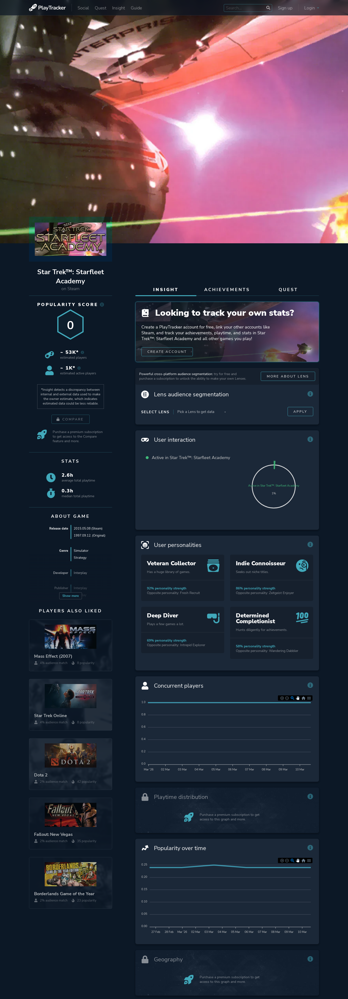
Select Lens (155, 421)
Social (83, 8)
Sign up (285, 8)
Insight (118, 8)
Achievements (227, 290)
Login (311, 8)
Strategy (80, 557)
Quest (100, 8)
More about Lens (288, 385)
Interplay (80, 573)
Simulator (81, 550)
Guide (136, 8)
